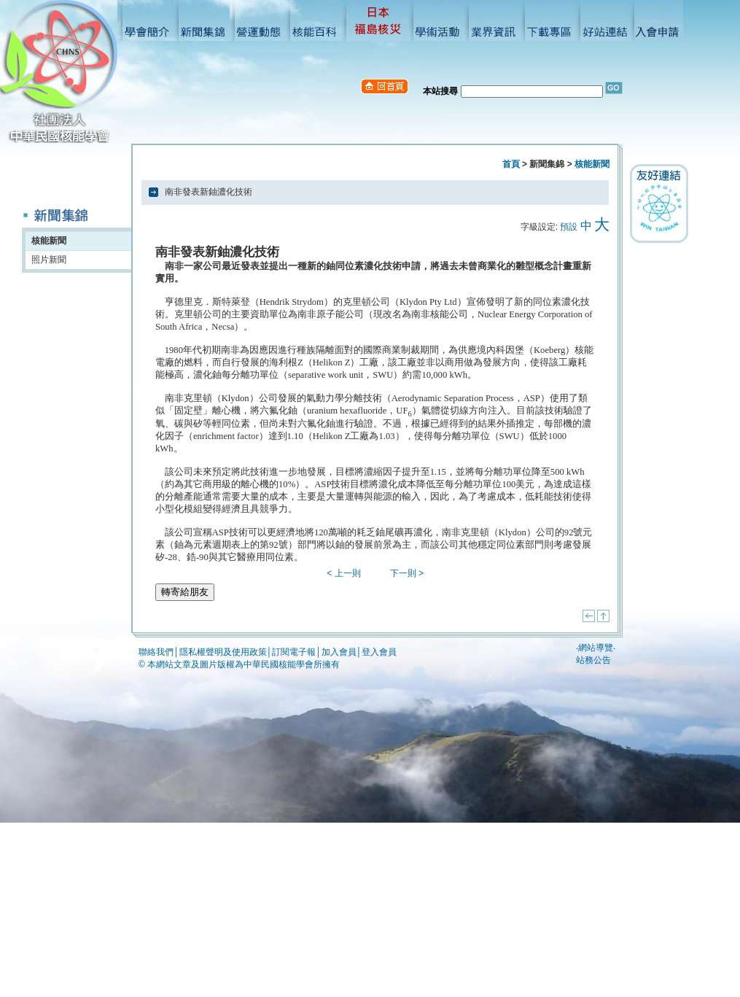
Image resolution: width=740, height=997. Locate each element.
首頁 (511, 164)
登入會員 (379, 652)
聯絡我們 (156, 652)
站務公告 (593, 660)
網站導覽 (595, 648)
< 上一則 (343, 573)
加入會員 (339, 652)
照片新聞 (48, 260)
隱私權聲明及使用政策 (223, 652)
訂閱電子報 (294, 652)
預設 (568, 227)
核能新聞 (48, 241)
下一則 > (407, 573)
